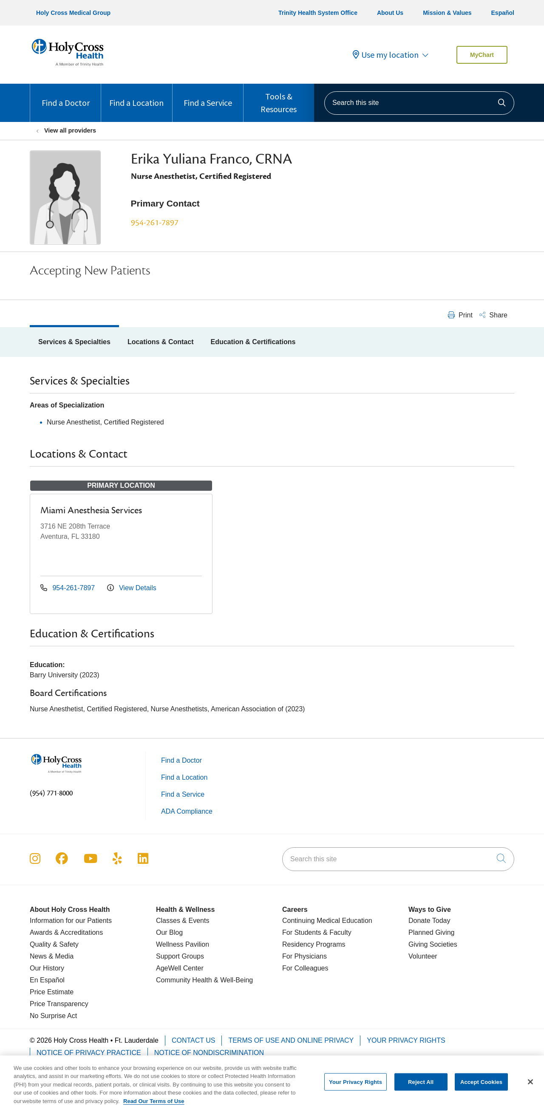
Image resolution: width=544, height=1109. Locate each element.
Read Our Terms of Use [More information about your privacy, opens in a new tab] (153, 1105)
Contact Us (193, 1040)
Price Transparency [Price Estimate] (59, 1003)
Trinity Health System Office (317, 12)
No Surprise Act (53, 1015)
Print (460, 315)
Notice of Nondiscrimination (209, 1052)
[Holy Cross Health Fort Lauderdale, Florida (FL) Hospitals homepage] (67, 67)
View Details (131, 587)
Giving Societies (432, 944)
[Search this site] (419, 103)
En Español (47, 980)
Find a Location (136, 96)
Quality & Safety (54, 944)
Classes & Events (182, 920)
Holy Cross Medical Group (73, 12)
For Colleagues (305, 968)
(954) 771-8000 (51, 793)
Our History (47, 968)
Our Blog (169, 932)
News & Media (52, 956)
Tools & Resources (279, 99)
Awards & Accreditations (66, 932)
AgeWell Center (180, 968)
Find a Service (207, 96)
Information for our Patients (71, 920)
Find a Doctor (66, 96)
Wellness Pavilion (182, 944)
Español (502, 12)
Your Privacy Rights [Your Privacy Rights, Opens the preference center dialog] (355, 1085)
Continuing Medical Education (327, 920)
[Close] (530, 1085)
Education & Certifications (252, 341)
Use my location (386, 55)
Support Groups (180, 956)
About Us (390, 12)
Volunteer (422, 956)
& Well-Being (232, 980)
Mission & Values (447, 12)
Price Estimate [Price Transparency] (52, 992)
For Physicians (304, 956)
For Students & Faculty (316, 932)
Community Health (184, 980)
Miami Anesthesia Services (91, 510)
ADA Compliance (186, 811)
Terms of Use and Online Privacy (291, 1040)
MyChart (482, 54)
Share (493, 315)
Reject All (421, 1085)
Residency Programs (314, 944)
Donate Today (429, 920)
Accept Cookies (481, 1085)
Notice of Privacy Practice (89, 1052)
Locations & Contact (161, 341)
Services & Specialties (74, 341)
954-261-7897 (154, 222)
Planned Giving (431, 932)
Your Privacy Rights (406, 1040)
